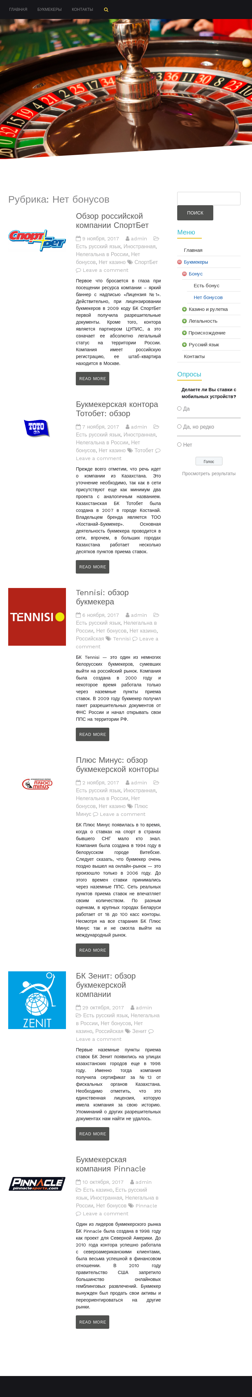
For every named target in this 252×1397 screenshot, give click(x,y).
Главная (18, 9)
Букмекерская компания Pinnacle (111, 1164)
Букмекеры (49, 9)
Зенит (139, 1031)
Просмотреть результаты (209, 473)
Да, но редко (198, 427)
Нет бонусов (111, 631)
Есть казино (97, 1190)
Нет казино (112, 262)
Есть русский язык (98, 246)
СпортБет (146, 262)
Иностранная (139, 246)
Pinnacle (146, 1206)
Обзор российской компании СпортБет (112, 221)
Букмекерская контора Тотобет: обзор (117, 409)
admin (139, 238)
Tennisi (122, 639)
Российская (90, 639)
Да (186, 409)
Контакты (82, 9)
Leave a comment (105, 270)
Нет (187, 445)
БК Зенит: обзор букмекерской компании (106, 985)
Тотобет (144, 450)
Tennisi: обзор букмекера (102, 597)
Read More (92, 378)
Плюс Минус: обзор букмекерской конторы (117, 765)
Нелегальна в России (102, 254)
